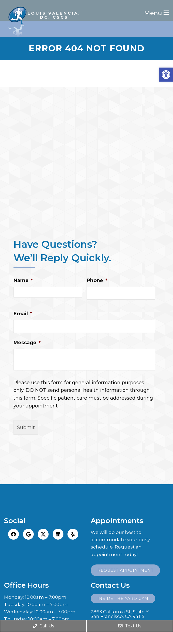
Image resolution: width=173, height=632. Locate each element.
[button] (166, 75)
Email (22, 314)
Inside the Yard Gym (122, 598)
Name (23, 280)
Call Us (43, 625)
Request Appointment (125, 570)
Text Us (129, 625)
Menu (154, 13)
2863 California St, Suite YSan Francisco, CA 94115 (120, 614)
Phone (97, 280)
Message (27, 343)
